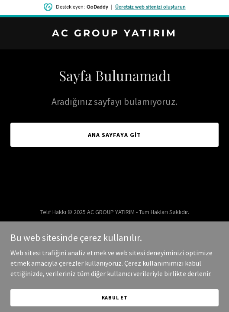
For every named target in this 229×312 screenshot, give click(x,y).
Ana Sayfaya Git (115, 135)
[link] (114, 33)
